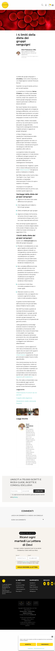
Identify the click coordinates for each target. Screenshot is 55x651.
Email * (29, 555)
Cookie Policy (30, 648)
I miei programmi (20, 589)
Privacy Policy (25, 561)
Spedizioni (32, 583)
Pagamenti (33, 585)
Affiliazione (33, 591)
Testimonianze (20, 587)
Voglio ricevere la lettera (27, 567)
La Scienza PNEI (20, 585)
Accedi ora (39, 491)
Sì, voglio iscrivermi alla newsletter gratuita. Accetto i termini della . (27, 496)
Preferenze (45, 644)
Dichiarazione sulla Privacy (39, 648)
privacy (15, 497)
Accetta (28, 644)
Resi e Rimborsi (34, 587)
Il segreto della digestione (24, 398)
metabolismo (28, 377)
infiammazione (24, 170)
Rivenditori (19, 591)
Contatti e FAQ (34, 589)
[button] (52, 636)
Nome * (17, 555)
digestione (19, 377)
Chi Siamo (18, 583)
